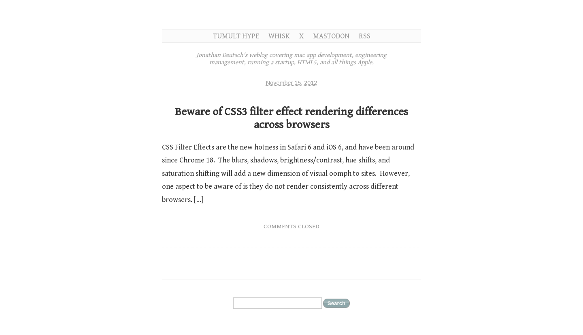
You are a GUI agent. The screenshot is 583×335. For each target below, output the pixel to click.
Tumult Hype (236, 36)
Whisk (279, 36)
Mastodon (331, 36)
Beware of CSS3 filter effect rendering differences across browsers (291, 118)
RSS (364, 36)
